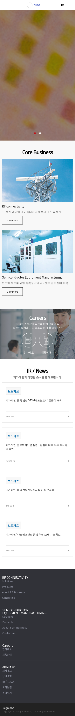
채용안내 (7, 654)
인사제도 (7, 649)
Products (7, 587)
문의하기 (7, 693)
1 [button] (35, 133)
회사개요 (7, 670)
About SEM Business (14, 627)
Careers (7, 645)
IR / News (8, 682)
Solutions (7, 581)
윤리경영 (7, 676)
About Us (9, 667)
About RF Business (13, 592)
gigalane (8, 708)
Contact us (8, 597)
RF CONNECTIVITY (15, 577)
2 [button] (40, 133)
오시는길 (7, 687)
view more (12, 220)
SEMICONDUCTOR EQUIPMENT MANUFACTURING (24, 612)
